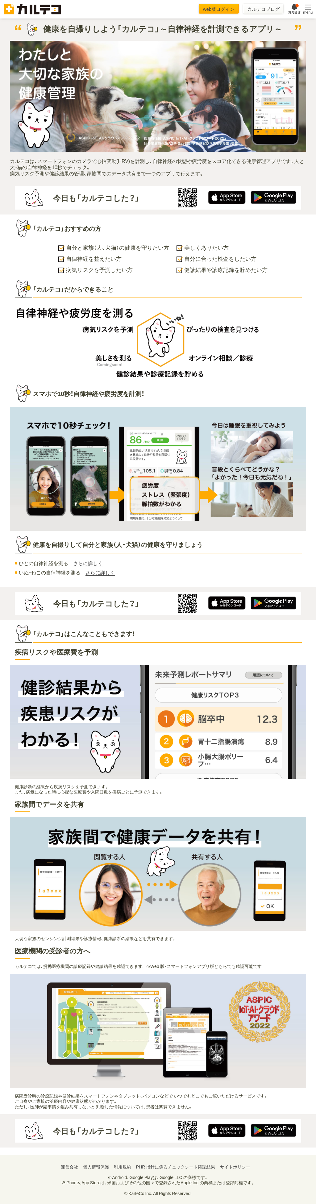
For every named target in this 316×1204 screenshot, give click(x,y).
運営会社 (69, 1166)
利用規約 (122, 1166)
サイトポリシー (235, 1166)
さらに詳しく (88, 563)
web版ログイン (219, 9)
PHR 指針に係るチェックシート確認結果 (175, 1166)
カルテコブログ (263, 9)
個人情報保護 (96, 1166)
